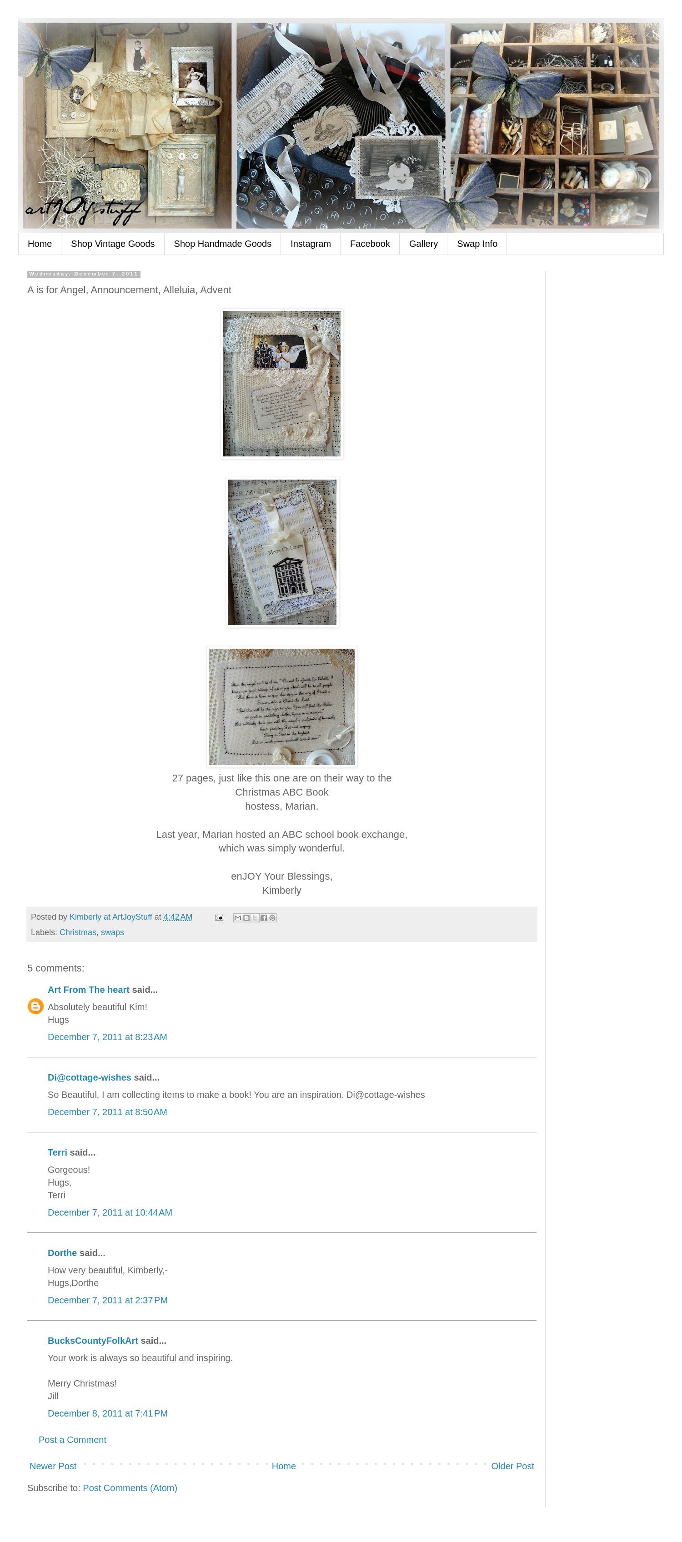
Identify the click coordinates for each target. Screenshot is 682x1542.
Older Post (512, 1466)
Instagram (311, 244)
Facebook (370, 244)
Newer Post (53, 1466)
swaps (112, 932)
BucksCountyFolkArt (93, 1341)
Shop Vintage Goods (113, 244)
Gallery (423, 244)
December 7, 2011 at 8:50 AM (107, 1112)
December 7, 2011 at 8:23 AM (107, 1037)
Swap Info (477, 244)
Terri (57, 1152)
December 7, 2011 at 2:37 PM (108, 1300)
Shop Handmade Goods (223, 244)
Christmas (78, 932)
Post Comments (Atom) (130, 1488)
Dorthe (62, 1253)
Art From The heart (89, 990)
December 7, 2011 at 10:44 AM (110, 1212)
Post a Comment (72, 1440)
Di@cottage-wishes (89, 1077)
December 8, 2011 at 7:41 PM (108, 1413)
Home (40, 244)
